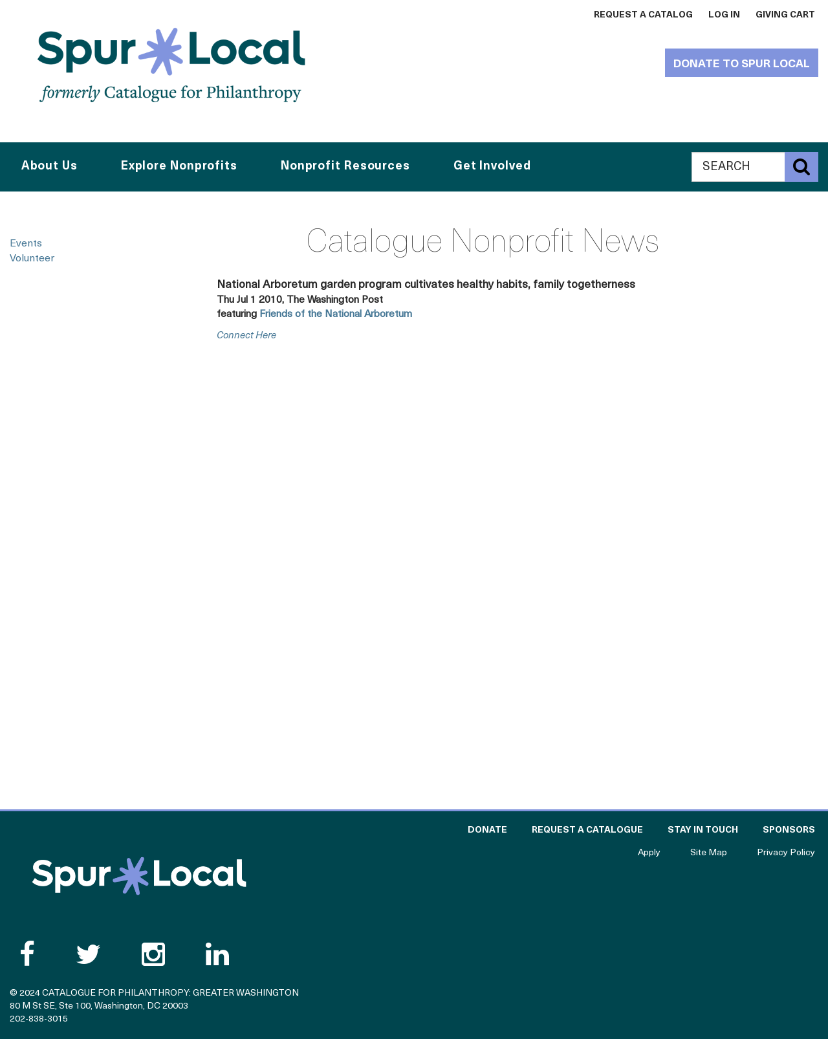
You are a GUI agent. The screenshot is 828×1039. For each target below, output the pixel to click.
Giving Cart (785, 15)
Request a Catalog (643, 15)
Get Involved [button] (492, 166)
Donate (487, 830)
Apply (649, 853)
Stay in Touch (703, 830)
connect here (246, 336)
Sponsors (789, 830)
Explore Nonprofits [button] (179, 166)
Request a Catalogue (587, 830)
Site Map (708, 853)
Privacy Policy (786, 853)
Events (26, 244)
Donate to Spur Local (741, 64)
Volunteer (32, 259)
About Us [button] (49, 166)
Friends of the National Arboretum (335, 314)
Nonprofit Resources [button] (345, 166)
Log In (724, 15)
